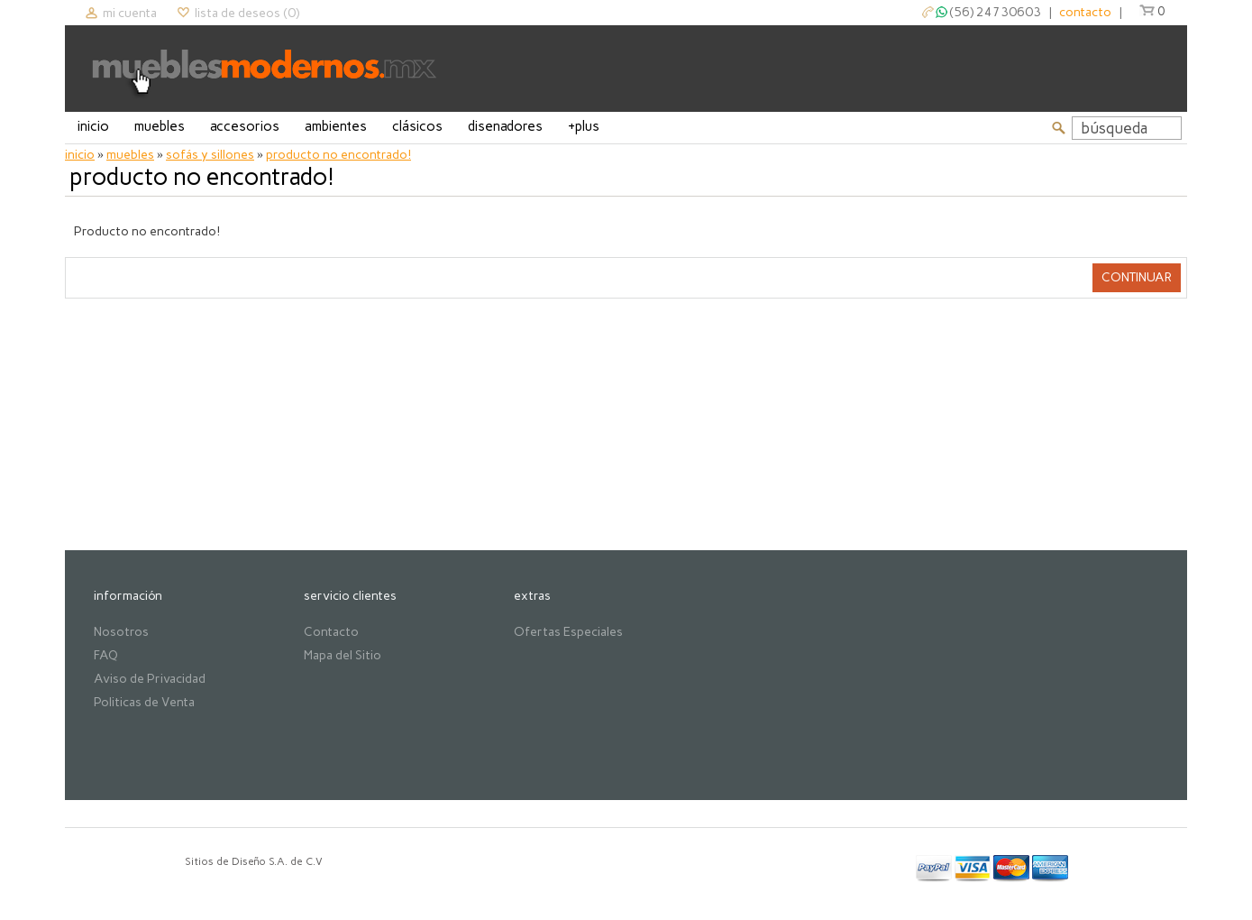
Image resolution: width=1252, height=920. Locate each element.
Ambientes (336, 126)
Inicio (93, 126)
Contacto (331, 631)
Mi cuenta (130, 13)
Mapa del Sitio (342, 655)
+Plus (583, 126)
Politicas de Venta (144, 702)
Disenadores (505, 126)
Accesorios (244, 126)
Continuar (1136, 277)
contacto (1085, 12)
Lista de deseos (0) (247, 13)
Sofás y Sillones (210, 154)
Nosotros (121, 631)
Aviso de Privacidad (150, 678)
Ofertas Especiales (568, 631)
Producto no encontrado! (338, 154)
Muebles (159, 126)
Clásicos (417, 126)
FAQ (106, 655)
